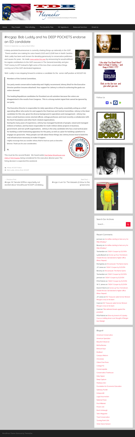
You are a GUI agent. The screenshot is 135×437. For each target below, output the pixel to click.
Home (4, 27)
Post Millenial (101, 403)
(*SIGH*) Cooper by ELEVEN (117, 251)
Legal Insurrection (103, 396)
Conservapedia (102, 369)
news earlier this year (38, 59)
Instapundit (101, 393)
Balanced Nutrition (80, 27)
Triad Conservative (103, 417)
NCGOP (14, 167)
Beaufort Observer (103, 342)
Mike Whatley (30, 27)
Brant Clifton (31, 46)
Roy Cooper (16, 27)
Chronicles (100, 359)
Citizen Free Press (103, 362)
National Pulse (102, 400)
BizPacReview (102, 345)
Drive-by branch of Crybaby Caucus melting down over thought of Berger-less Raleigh (112, 318)
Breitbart (100, 352)
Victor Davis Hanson (104, 424)
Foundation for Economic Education (110, 386)
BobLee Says (101, 349)
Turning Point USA (103, 420)
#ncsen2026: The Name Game (118, 264)
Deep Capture (102, 379)
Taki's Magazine (102, 414)
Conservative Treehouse (105, 373)
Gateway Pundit (102, 390)
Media (9, 167)
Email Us (95, 27)
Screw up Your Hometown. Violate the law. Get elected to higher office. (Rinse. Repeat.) (112, 257)
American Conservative (105, 335)
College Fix (101, 366)
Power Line (101, 407)
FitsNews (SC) (102, 383)
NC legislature (63, 27)
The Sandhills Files (46, 27)
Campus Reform (103, 355)
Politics (19, 167)
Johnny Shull (19, 170)
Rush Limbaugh (102, 410)
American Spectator (104, 338)
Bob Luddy (10, 170)
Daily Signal (101, 376)
